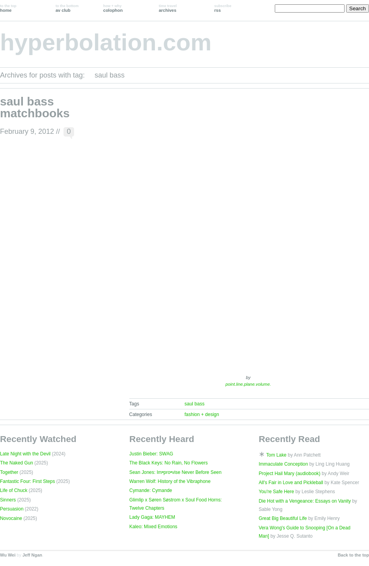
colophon (113, 8)
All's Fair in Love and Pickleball (291, 482)
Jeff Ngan (32, 555)
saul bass (194, 404)
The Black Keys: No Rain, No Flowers (168, 463)
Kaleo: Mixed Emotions (153, 526)
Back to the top (353, 555)
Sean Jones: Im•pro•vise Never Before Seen (175, 472)
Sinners (8, 500)
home (8, 8)
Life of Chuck (13, 490)
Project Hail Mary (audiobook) (290, 473)
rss (222, 8)
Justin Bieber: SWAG (151, 454)
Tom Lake (276, 455)
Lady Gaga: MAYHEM (152, 517)
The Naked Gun (16, 463)
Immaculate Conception (283, 464)
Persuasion (12, 509)
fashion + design (201, 414)
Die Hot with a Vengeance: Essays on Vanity (305, 501)
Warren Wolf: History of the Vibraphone (170, 481)
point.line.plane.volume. (248, 384)
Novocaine (11, 518)
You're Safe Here (276, 491)
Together (9, 472)
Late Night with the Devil (25, 454)
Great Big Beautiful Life (283, 518)
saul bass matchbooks (35, 107)
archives (168, 8)
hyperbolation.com (106, 42)
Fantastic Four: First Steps (27, 481)
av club (67, 8)
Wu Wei (7, 555)
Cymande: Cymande (150, 490)
